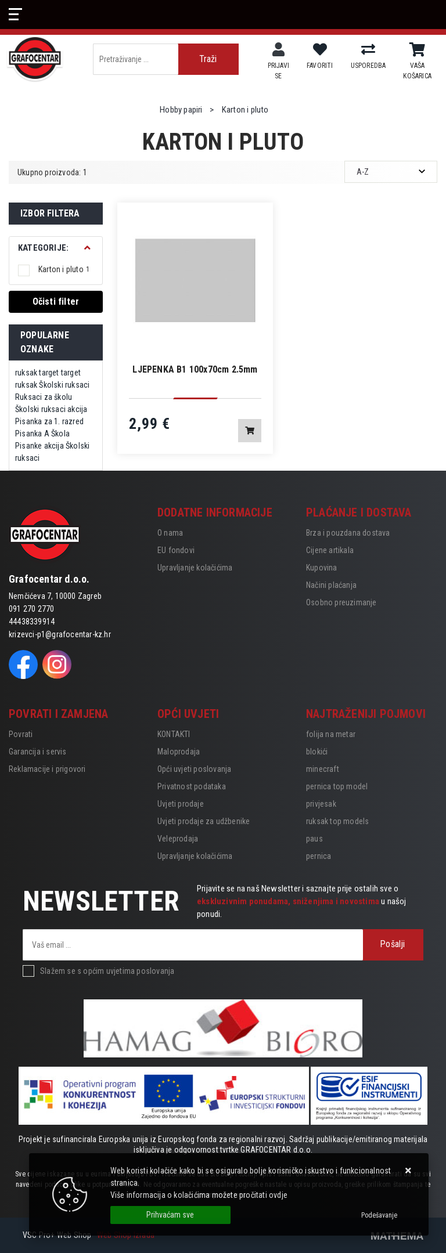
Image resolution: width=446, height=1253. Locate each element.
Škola (60, 433)
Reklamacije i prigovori (47, 769)
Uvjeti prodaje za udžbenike (203, 821)
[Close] (170, 1215)
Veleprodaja (177, 838)
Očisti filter (56, 301)
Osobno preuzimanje (341, 602)
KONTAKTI (173, 734)
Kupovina (321, 567)
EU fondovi (176, 550)
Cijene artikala (330, 550)
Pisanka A (32, 433)
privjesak (321, 803)
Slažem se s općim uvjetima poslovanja (107, 971)
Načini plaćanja (331, 585)
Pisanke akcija (39, 445)
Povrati (21, 734)
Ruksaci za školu (43, 397)
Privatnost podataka (191, 786)
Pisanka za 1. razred (49, 421)
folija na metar (330, 734)
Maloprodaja (178, 751)
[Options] (379, 1215)
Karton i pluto (63, 269)
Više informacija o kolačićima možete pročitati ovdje (198, 1195)
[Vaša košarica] (417, 50)
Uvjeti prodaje (180, 803)
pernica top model (337, 786)
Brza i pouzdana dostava (348, 532)
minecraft (322, 769)
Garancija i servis (38, 751)
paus (314, 838)
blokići (317, 751)
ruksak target (37, 372)
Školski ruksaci (64, 384)
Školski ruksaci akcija (51, 409)
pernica (318, 856)
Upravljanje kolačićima (194, 567)
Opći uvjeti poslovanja (194, 769)
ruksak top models (337, 821)
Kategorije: (43, 248)
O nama (170, 532)
